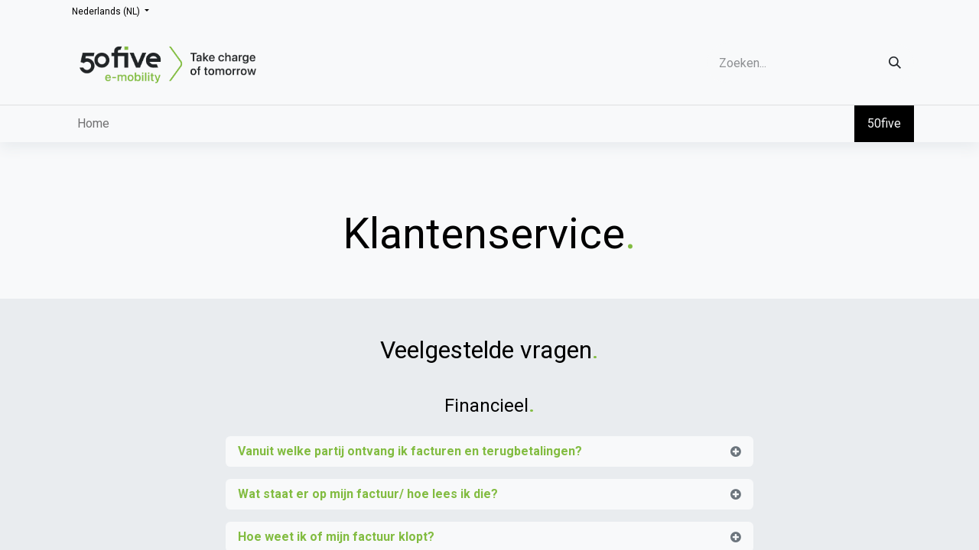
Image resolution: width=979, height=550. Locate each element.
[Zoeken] (895, 63)
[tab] (489, 451)
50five (884, 123)
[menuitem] (93, 123)
